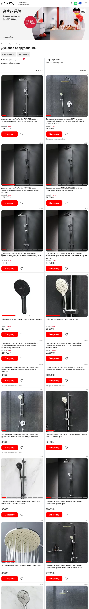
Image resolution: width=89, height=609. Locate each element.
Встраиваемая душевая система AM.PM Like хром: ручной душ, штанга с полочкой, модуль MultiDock (20, 435)
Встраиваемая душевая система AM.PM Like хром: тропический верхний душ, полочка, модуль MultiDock (65, 368)
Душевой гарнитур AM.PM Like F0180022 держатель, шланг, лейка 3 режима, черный (20, 503)
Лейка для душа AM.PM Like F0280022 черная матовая (21, 319)
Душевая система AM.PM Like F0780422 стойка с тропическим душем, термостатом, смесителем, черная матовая (66, 256)
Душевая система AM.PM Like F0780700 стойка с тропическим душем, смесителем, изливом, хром (19, 120)
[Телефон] (80, 3)
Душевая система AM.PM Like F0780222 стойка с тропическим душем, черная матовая (64, 189)
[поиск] (71, 3)
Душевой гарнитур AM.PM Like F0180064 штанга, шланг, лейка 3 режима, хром (66, 435)
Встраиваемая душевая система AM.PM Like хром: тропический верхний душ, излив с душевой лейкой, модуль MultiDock (65, 121)
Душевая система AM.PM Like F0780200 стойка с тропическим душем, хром (64, 503)
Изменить (39, 70)
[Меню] (86, 3)
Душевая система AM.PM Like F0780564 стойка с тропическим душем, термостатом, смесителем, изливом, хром (64, 345)
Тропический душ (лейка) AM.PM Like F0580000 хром (20, 565)
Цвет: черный (8, 54)
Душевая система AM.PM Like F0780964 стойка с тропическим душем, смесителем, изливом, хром (64, 566)
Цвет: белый (23, 54)
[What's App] (75, 3)
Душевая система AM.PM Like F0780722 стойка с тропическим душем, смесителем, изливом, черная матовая (20, 190)
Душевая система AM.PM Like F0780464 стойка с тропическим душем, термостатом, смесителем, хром (21, 255)
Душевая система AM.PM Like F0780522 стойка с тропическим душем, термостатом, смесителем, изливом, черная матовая (19, 345)
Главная (4, 44)
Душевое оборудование (10, 63)
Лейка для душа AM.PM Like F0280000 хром (62, 319)
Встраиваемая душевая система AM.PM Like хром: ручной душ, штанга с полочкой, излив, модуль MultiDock (20, 369)
